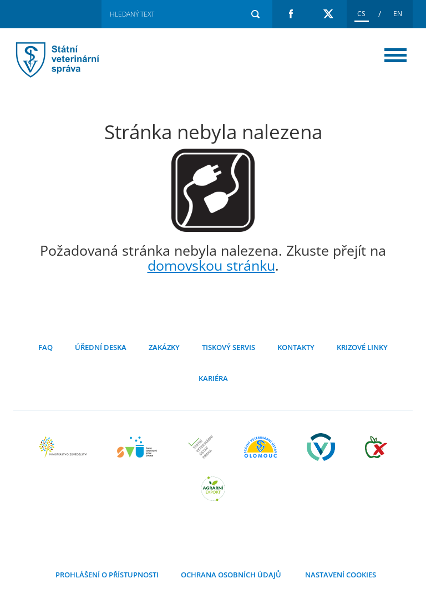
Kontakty (296, 347)
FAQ (45, 347)
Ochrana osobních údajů (231, 575)
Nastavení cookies (339, 575)
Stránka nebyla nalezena (71, 59)
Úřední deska (100, 347)
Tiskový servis (228, 347)
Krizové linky (362, 347)
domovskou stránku (211, 265)
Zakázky (164, 347)
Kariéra (213, 378)
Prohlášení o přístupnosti (107, 575)
